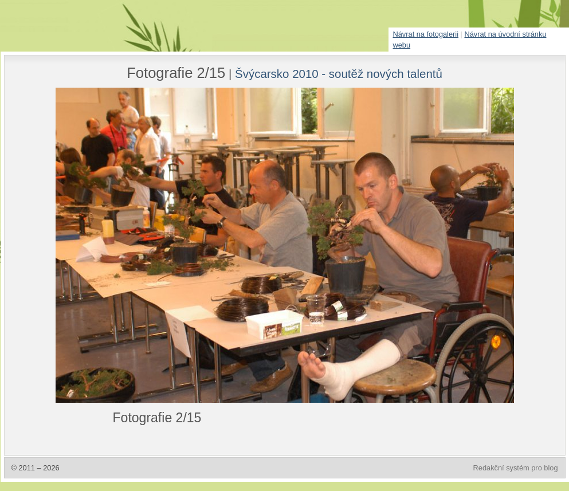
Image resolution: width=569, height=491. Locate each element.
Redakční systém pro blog (515, 467)
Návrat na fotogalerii (426, 34)
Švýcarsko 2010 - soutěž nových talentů (338, 73)
